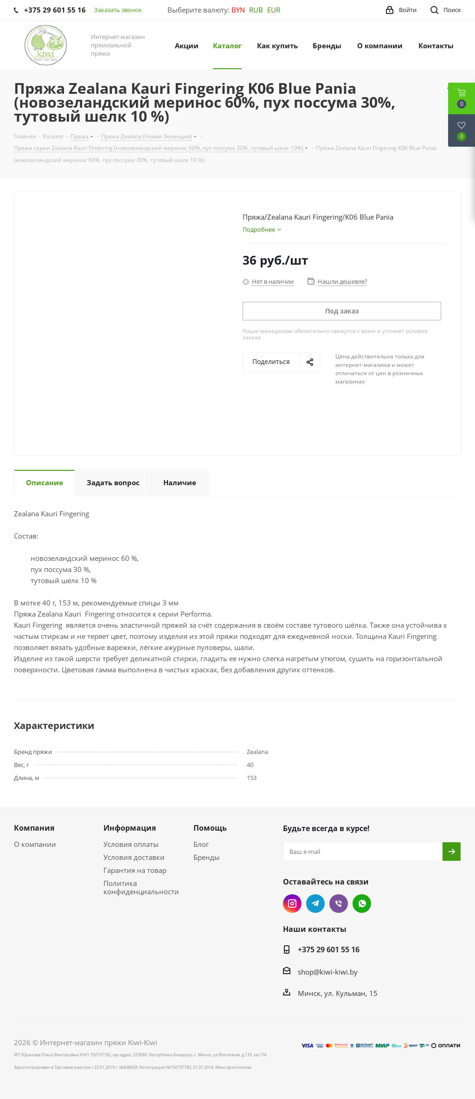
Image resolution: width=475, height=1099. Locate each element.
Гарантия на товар (135, 870)
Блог (201, 844)
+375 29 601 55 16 (328, 949)
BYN (238, 10)
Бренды (206, 857)
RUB (256, 10)
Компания (34, 828)
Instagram (292, 903)
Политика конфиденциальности (141, 887)
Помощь (210, 828)
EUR (273, 10)
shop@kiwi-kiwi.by (328, 971)
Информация (129, 828)
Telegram (315, 903)
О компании (35, 844)
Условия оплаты (131, 844)
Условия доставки (134, 857)
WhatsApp (362, 903)
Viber (338, 903)
